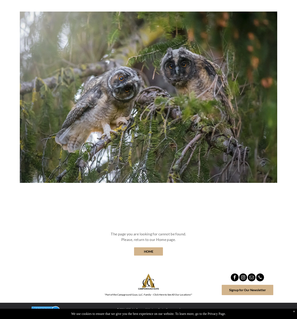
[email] (252, 277)
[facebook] (235, 277)
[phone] (260, 277)
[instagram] (243, 277)
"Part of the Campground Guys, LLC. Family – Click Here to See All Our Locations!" (148, 294)
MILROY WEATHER (49, 284)
